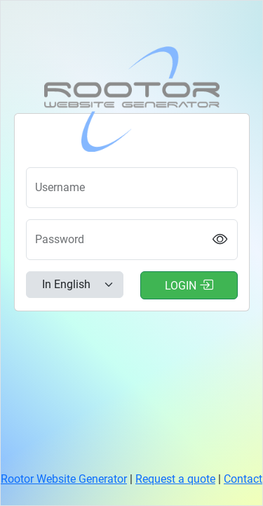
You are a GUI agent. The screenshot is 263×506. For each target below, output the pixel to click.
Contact (243, 479)
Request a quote (175, 479)
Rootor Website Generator (64, 479)
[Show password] (219, 240)
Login (189, 284)
